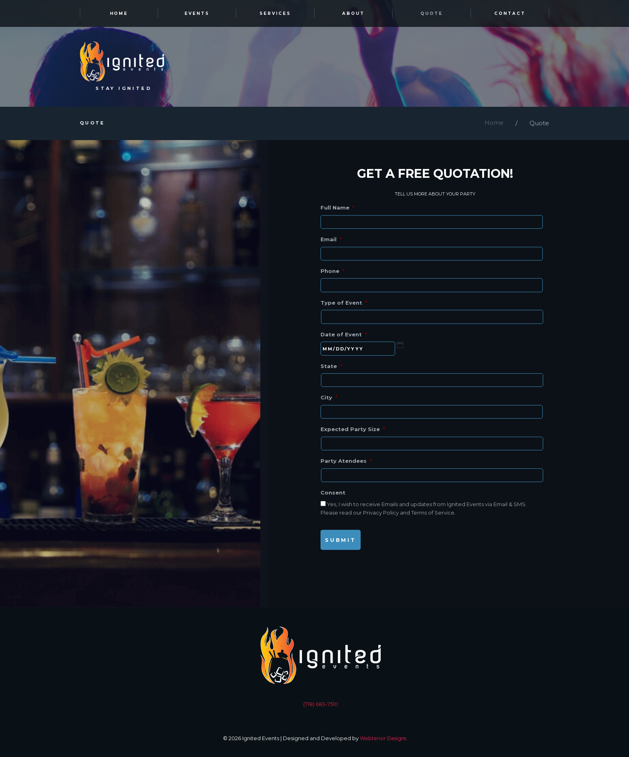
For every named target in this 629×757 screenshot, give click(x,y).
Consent (333, 500)
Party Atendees (346, 467)
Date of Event (344, 338)
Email (331, 241)
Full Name (338, 209)
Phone (333, 273)
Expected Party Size (353, 435)
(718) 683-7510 (320, 711)
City (329, 403)
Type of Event (344, 306)
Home (493, 124)
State (331, 370)
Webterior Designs (383, 745)
